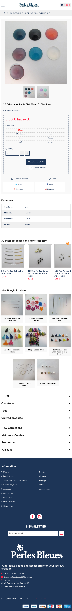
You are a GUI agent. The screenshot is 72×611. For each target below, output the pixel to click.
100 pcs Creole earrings (24, 384)
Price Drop (7, 497)
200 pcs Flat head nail (60, 319)
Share (50, 184)
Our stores (8, 403)
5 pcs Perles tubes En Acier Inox (12, 272)
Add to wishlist (39, 167)
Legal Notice (8, 476)
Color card (10, 125)
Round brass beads (48, 383)
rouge (50, 138)
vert (20, 142)
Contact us (8, 506)
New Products (9, 502)
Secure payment (10, 484)
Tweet (18, 184)
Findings (42, 480)
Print (54, 178)
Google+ (18, 189)
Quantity (9, 148)
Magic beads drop (36, 350)
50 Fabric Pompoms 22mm (12, 351)
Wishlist (6, 450)
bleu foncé (50, 130)
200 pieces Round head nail (12, 319)
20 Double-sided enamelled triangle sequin (60, 352)
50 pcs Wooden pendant (36, 319)
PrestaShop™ (41, 599)
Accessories (44, 489)
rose (20, 138)
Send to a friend (21, 178)
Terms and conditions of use (15, 480)
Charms (42, 476)
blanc (20, 130)
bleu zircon (20, 134)
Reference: (8, 110)
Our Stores (8, 493)
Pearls (42, 472)
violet (50, 142)
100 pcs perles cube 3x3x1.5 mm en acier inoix (38, 273)
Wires (41, 484)
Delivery (6, 472)
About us (7, 489)
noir (50, 134)
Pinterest (49, 189)
